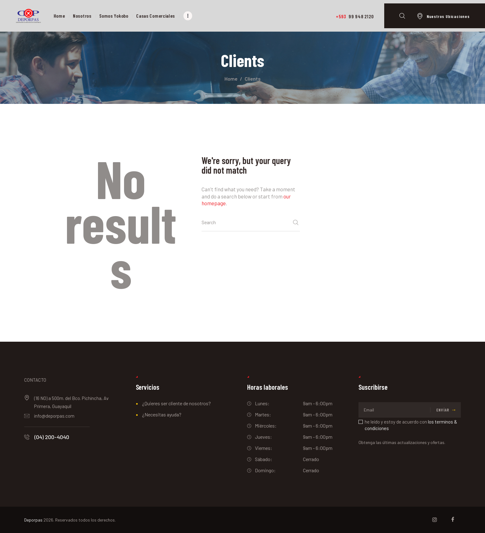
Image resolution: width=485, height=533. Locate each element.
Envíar (442, 409)
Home (231, 79)
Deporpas (33, 519)
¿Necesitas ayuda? (161, 414)
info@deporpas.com (54, 416)
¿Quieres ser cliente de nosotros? (176, 403)
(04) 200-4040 (51, 436)
